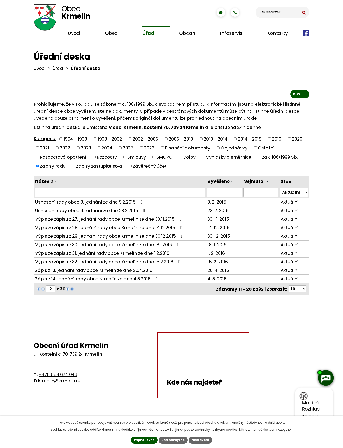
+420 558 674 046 (57, 375)
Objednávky (234, 149)
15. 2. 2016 (217, 262)
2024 (107, 149)
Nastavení (200, 440)
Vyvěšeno (218, 182)
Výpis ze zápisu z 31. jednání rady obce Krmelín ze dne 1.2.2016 (106, 254)
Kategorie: (45, 139)
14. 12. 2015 (218, 228)
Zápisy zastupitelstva (99, 167)
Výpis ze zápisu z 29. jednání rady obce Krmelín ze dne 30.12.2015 (110, 237)
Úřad (148, 33)
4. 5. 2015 (216, 279)
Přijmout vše (144, 440)
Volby (189, 158)
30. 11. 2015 (217, 220)
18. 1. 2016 (216, 245)
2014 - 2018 (249, 140)
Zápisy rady (52, 167)
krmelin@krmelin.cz (59, 381)
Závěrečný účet (150, 167)
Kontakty (277, 33)
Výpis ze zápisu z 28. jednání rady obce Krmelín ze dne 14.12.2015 (109, 228)
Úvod (74, 33)
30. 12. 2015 (218, 237)
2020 (297, 140)
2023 (86, 149)
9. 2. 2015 (216, 203)
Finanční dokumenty (187, 149)
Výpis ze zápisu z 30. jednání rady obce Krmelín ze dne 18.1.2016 (108, 245)
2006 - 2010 (181, 140)
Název (44, 182)
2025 (128, 149)
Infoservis (231, 33)
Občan (187, 33)
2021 (44, 149)
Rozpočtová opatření (63, 158)
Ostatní (266, 149)
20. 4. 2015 (217, 271)
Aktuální (290, 203)
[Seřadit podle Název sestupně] (55, 182)
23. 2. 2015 (217, 211)
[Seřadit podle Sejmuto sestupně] (267, 182)
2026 (149, 149)
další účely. (276, 422)
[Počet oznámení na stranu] (297, 289)
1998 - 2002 (110, 140)
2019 (276, 140)
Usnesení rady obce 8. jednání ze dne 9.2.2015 (89, 203)
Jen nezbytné (173, 440)
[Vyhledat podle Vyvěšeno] (224, 193)
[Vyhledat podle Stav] (294, 193)
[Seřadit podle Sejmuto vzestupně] (267, 181)
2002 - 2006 (145, 140)
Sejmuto (254, 182)
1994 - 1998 (75, 140)
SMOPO (164, 158)
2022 (65, 149)
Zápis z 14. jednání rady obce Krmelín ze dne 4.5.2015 (97, 279)
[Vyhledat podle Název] (120, 193)
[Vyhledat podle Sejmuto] (261, 193)
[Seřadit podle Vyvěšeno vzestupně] (231, 181)
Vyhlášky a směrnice (228, 158)
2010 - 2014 (215, 140)
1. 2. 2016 (215, 254)
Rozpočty (107, 158)
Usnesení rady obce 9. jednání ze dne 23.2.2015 (91, 211)
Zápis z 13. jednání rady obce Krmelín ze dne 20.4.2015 (98, 271)
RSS (300, 95)
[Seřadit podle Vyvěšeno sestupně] (231, 182)
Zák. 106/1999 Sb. (280, 158)
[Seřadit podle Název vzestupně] (55, 181)
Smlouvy (136, 158)
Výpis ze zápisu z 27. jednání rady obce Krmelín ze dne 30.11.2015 (109, 220)
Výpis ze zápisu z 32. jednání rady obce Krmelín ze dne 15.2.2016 (108, 262)
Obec (111, 33)
